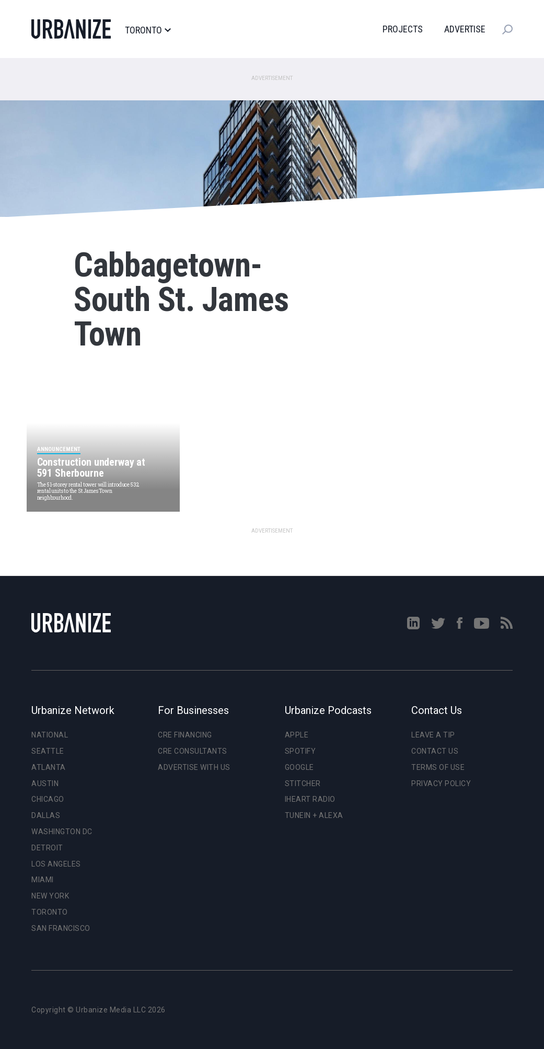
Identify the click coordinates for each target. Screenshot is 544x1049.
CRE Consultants (192, 751)
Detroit (47, 848)
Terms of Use (438, 767)
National (49, 735)
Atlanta (48, 767)
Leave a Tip (433, 735)
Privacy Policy (441, 783)
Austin (45, 783)
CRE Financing (185, 735)
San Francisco (60, 928)
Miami (42, 879)
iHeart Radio (310, 799)
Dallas (45, 815)
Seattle (47, 751)
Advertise (464, 29)
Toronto (147, 30)
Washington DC (61, 831)
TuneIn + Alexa (314, 815)
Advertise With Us (194, 767)
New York (50, 896)
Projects (403, 29)
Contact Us (434, 751)
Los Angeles (56, 864)
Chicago (47, 799)
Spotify (300, 751)
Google (299, 767)
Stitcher (303, 783)
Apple (297, 735)
